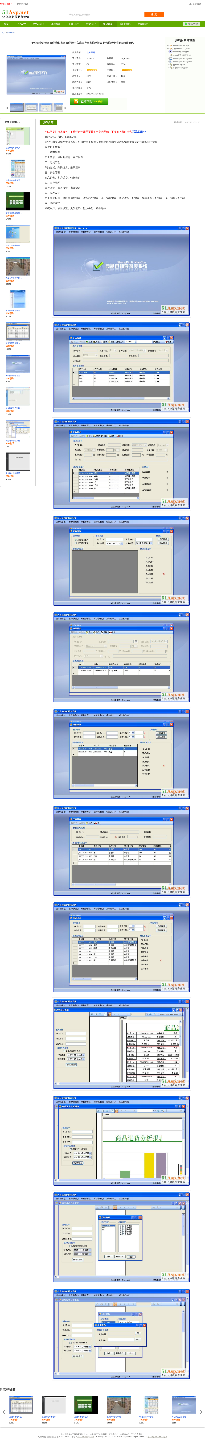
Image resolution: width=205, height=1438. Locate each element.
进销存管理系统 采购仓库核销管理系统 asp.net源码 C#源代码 (14, 343)
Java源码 (56, 23)
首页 (6, 23)
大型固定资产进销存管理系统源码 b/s (14, 408)
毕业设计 (21, 23)
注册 (199, 4)
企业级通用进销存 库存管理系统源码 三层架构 (14, 148)
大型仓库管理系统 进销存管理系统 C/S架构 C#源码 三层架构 (14, 441)
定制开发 (143, 23)
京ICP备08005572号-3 (157, 1437)
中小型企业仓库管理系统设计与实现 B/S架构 (14, 310)
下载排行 (73, 23)
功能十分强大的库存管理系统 (14, 245)
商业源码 (125, 23)
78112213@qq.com (85, 1437)
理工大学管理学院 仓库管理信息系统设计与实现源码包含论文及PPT (14, 278)
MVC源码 (38, 23)
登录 (195, 4)
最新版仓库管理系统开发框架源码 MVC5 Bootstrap (14, 473)
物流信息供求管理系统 (14, 180)
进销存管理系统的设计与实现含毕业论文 (14, 213)
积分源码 (108, 23)
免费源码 (91, 23)
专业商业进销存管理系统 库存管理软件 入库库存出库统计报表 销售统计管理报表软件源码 (14, 376)
